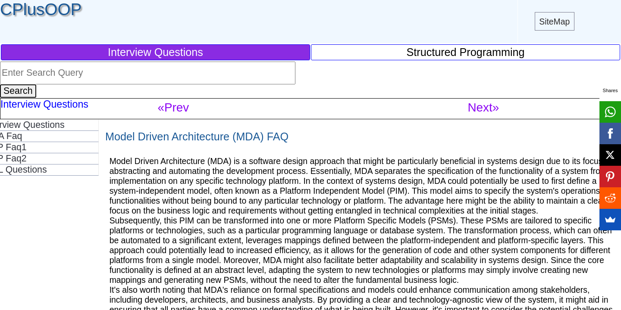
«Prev (173, 107)
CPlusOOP (41, 9)
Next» (483, 107)
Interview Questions (155, 52)
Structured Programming (466, 52)
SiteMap (554, 21)
